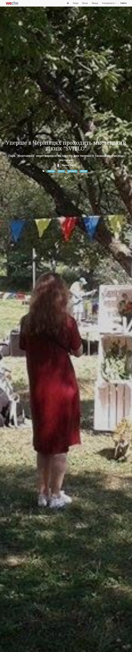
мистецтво (72, 171)
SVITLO (61, 171)
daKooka (51, 171)
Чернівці (83, 171)
